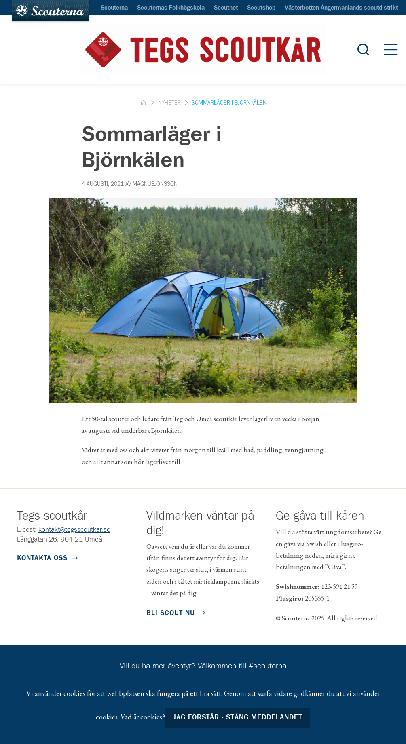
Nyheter (169, 103)
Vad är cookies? (143, 716)
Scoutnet (226, 8)
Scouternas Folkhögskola (171, 8)
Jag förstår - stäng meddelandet (237, 717)
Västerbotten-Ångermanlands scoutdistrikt (341, 8)
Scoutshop (261, 8)
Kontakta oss (42, 558)
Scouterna (114, 8)
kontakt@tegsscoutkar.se (74, 530)
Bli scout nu (170, 613)
